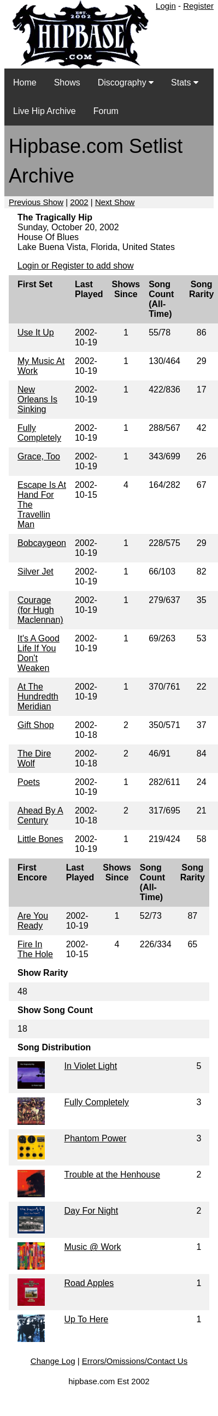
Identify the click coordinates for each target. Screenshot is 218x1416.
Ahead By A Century (40, 815)
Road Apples (89, 1283)
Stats (184, 82)
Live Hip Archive (44, 111)
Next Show (115, 202)
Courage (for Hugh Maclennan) (40, 609)
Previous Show (36, 202)
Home (25, 82)
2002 (79, 202)
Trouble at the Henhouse (112, 1174)
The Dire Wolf (34, 758)
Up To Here (86, 1319)
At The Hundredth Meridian (37, 696)
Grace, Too (38, 456)
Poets (28, 782)
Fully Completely (39, 432)
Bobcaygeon (41, 543)
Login (166, 5)
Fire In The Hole (35, 949)
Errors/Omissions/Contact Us (134, 1361)
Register (198, 5)
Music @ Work (92, 1247)
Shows (67, 82)
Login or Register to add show (75, 265)
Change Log (53, 1361)
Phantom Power (95, 1138)
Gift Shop (35, 725)
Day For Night (91, 1210)
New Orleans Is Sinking (37, 399)
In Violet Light (90, 1066)
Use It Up (35, 332)
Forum (106, 111)
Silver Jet (35, 571)
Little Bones (40, 839)
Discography (126, 82)
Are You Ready (32, 920)
